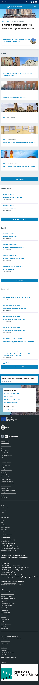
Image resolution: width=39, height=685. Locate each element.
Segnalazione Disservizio (6, 605)
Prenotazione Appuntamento (8, 603)
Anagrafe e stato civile (6, 470)
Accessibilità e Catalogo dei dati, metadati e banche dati (16, 297)
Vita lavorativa (4, 497)
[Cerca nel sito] (35, 6)
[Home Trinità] (13, 6)
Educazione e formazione (10, 244)
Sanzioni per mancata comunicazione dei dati (14, 319)
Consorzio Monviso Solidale (7, 652)
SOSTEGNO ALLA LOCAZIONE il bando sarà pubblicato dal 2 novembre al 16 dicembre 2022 (16, 40)
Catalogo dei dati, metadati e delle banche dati (14, 308)
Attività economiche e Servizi (8, 532)
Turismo (2, 495)
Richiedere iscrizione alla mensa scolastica (13, 258)
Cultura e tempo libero (6, 479)
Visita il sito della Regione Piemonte (9, 636)
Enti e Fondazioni (5, 453)
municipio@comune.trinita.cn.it (11, 548)
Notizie (2, 505)
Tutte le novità (19, 179)
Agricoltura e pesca (5, 465)
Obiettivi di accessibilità (6, 596)
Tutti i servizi (19, 280)
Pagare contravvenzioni (8, 269)
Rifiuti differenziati (5, 650)
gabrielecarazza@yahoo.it (10, 583)
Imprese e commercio (6, 486)
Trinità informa (4, 508)
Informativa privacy (5, 615)
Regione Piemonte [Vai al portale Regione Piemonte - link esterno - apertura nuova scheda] (5, 1)
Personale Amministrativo (7, 455)
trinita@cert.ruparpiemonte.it (11, 547)
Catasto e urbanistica (9, 234)
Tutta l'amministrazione (19, 219)
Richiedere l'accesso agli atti (10, 236)
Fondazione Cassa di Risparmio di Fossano (11, 639)
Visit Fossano (4, 648)
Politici (2, 457)
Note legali (3, 617)
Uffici (2, 448)
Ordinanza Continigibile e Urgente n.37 (12, 197)
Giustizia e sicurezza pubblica (7, 484)
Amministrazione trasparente (11, 295)
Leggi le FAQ (4, 601)
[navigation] (3, 6)
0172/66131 (6, 542)
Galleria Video (4, 529)
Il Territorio (3, 525)
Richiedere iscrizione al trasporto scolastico (13, 247)
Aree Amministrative (6, 446)
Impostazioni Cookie (5, 619)
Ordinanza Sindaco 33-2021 (10, 208)
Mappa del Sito (4, 628)
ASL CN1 (3, 645)
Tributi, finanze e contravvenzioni (13, 266)
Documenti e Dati (5, 450)
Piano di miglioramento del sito (8, 598)
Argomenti (8, 21)
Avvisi (2, 512)
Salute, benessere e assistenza (8, 490)
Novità (5, 71)
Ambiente (3, 467)
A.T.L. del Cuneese (5, 655)
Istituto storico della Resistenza (8, 657)
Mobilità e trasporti (5, 488)
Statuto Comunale (5, 612)
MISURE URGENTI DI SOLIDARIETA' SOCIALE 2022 (15, 120)
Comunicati (3, 510)
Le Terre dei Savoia (5, 641)
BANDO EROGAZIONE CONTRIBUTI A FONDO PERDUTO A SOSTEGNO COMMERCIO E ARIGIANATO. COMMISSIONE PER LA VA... (19, 167)
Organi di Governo (5, 443)
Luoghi (2, 522)
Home (3, 21)
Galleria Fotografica (5, 527)
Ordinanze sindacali (8, 194)
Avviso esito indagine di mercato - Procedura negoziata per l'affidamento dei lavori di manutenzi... (17, 354)
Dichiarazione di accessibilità (7, 594)
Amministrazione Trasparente (8, 592)
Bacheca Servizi (4, 610)
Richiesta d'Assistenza (6, 608)
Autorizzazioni (4, 474)
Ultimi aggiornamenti (6, 624)
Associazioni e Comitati (6, 534)
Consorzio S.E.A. (4, 643)
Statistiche (3, 626)
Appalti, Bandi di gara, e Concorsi (12, 338)
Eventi (2, 520)
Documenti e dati (19, 367)
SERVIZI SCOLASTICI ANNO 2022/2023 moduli (14, 98)
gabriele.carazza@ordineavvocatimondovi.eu (13, 585)
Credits (2, 621)
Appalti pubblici (4, 472)
